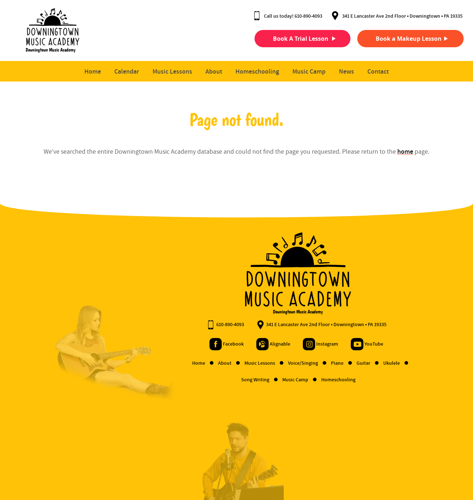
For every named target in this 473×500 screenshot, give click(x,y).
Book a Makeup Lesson (400, 39)
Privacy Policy (73, 472)
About (213, 71)
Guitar (303, 363)
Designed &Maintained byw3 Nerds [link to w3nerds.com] (439, 465)
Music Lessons (172, 71)
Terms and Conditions (31, 472)
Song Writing (194, 380)
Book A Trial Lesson (292, 39)
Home (92, 71)
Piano (277, 363)
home (405, 152)
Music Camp (309, 71)
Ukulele (331, 363)
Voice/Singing (242, 363)
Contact (378, 71)
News (346, 71)
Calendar (126, 71)
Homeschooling (257, 71)
